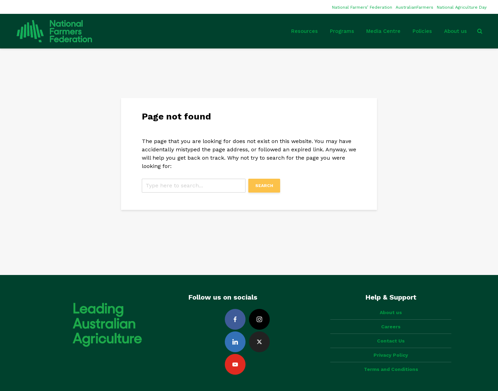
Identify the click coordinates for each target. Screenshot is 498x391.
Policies (422, 31)
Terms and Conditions (391, 369)
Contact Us (391, 341)
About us (455, 31)
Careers (390, 326)
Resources (304, 31)
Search (264, 185)
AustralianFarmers (414, 7)
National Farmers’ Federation (362, 7)
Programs (342, 31)
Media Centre (383, 31)
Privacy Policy (391, 355)
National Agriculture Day (462, 7)
